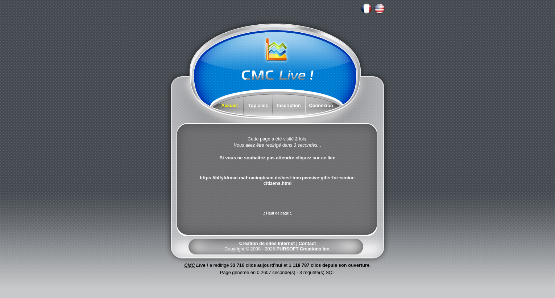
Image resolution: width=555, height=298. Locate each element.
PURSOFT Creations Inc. (303, 249)
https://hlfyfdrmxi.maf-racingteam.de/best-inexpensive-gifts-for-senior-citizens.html (277, 180)
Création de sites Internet (267, 243)
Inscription (289, 105)
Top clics (258, 105)
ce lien (328, 157)
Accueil (229, 105)
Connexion (321, 105)
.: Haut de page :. (277, 213)
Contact (307, 243)
